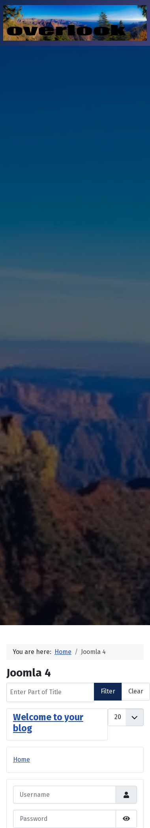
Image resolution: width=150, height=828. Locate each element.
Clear (135, 691)
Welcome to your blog (48, 723)
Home (21, 759)
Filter (108, 691)
